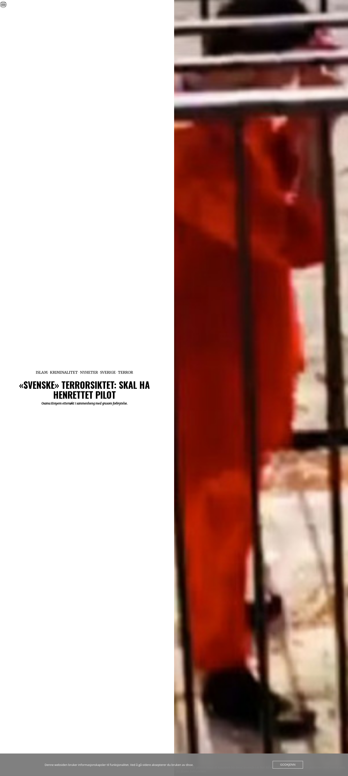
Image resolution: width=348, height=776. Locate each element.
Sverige (108, 372)
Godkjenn (287, 765)
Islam (42, 372)
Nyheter (89, 372)
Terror (125, 372)
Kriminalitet (64, 372)
